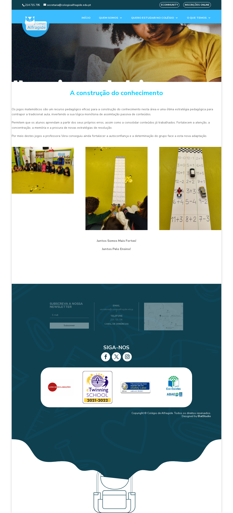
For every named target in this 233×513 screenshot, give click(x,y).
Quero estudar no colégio (152, 17)
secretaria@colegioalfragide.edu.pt (116, 312)
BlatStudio (204, 416)
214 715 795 (116, 319)
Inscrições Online (197, 4)
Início (86, 17)
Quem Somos (108, 17)
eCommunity (169, 4)
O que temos (197, 17)
